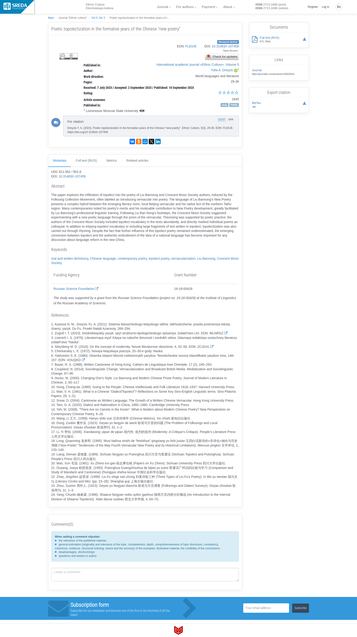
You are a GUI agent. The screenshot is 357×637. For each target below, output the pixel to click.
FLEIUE (191, 46)
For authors (185, 7)
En (339, 6)
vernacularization (183, 258)
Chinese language (103, 258)
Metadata (59, 160)
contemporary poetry (132, 258)
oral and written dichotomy (69, 258)
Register (313, 6)
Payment (208, 7)
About (227, 7)
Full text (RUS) (86, 160)
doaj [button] (224, 104)
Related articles (137, 160)
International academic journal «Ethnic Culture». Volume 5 (198, 64)
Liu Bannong (206, 258)
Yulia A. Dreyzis (222, 70)
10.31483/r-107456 (225, 46)
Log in (325, 6)
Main (51, 17)
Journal (162, 7)
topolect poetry (159, 258)
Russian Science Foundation (76, 289)
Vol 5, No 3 (98, 17)
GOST (222, 119)
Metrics (111, 160)
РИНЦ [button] (234, 104)
